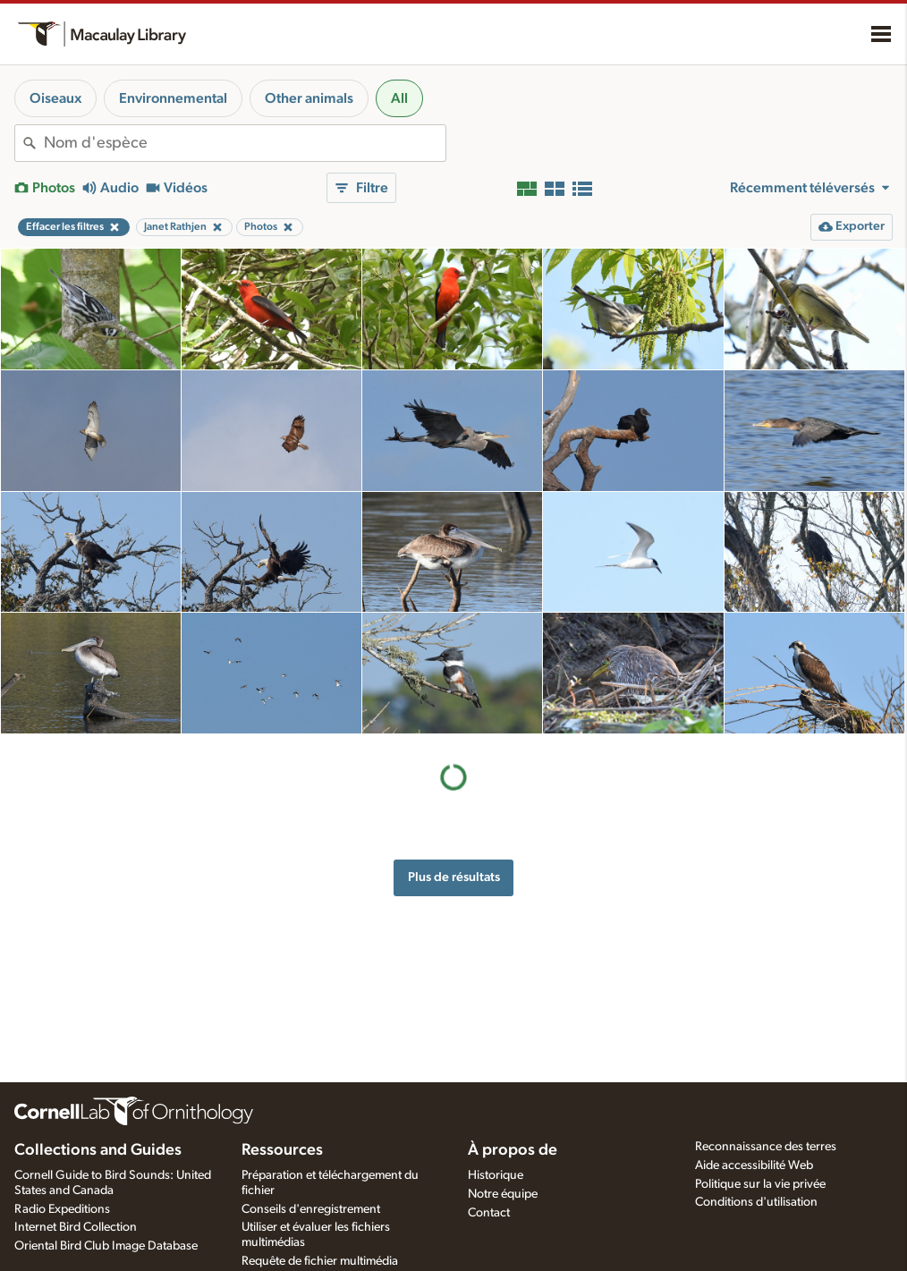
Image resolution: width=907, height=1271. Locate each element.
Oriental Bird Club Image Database (106, 1246)
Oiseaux (55, 98)
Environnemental (173, 98)
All (399, 98)
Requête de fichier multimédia (320, 1261)
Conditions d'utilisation (756, 1202)
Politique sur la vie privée (760, 1184)
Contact (489, 1213)
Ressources (282, 1150)
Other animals (309, 98)
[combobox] (244, 143)
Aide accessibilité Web (754, 1165)
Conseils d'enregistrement (311, 1209)
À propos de (512, 1150)
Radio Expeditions (62, 1209)
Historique (495, 1175)
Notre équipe (503, 1194)
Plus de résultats (454, 877)
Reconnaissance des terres (765, 1146)
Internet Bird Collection (75, 1227)
